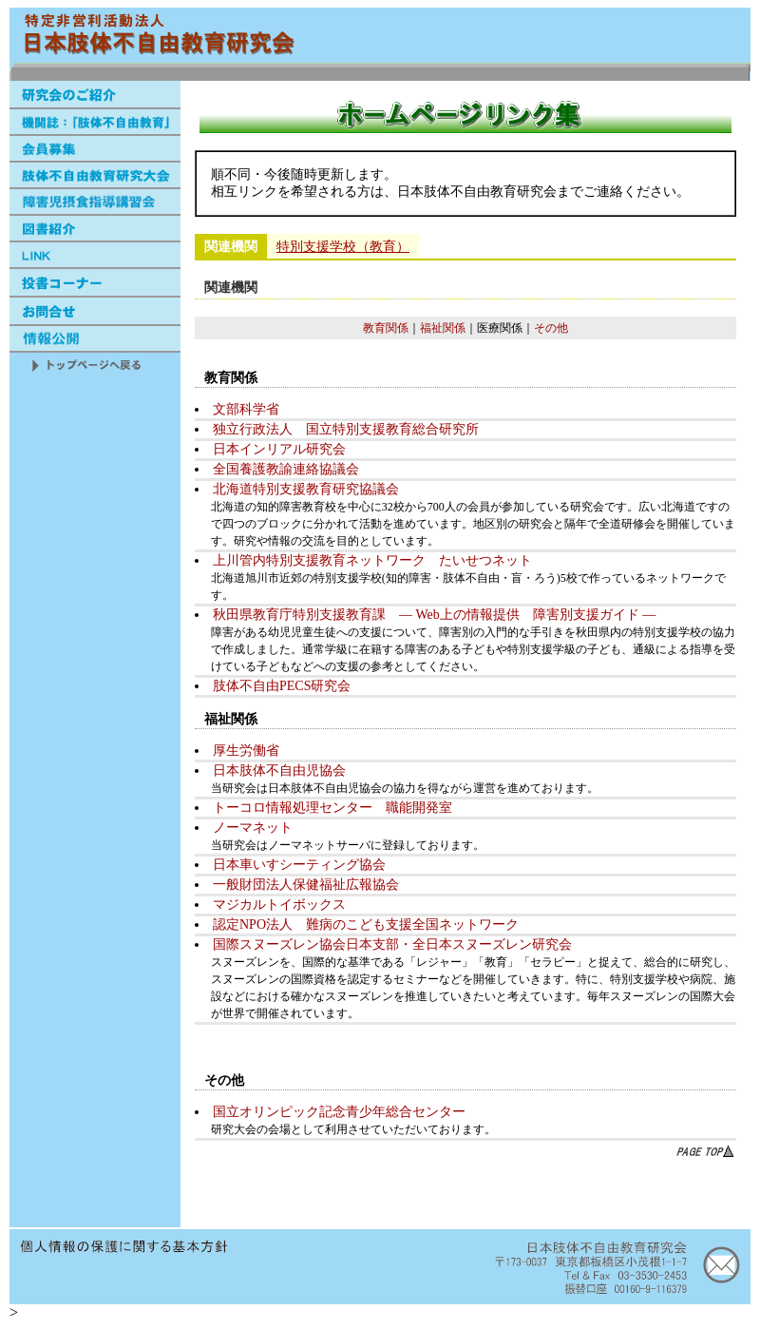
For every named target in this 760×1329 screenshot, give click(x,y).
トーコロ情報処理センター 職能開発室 (332, 807)
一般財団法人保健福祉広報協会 (306, 884)
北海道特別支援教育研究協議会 (306, 489)
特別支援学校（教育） (342, 247)
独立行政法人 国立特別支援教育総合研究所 (346, 429)
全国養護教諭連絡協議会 (286, 469)
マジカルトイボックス (279, 904)
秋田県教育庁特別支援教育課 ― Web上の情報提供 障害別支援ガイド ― (434, 614)
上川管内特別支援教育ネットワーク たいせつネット (372, 560)
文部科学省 (246, 409)
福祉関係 (443, 328)
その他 (551, 328)
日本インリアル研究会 (279, 449)
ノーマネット (253, 827)
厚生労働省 (246, 750)
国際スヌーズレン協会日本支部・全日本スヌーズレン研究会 (392, 944)
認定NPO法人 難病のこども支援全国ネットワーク (366, 924)
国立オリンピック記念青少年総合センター (339, 1112)
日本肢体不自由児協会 (279, 770)
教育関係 (385, 328)
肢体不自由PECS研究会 (282, 686)
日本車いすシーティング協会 (299, 864)
